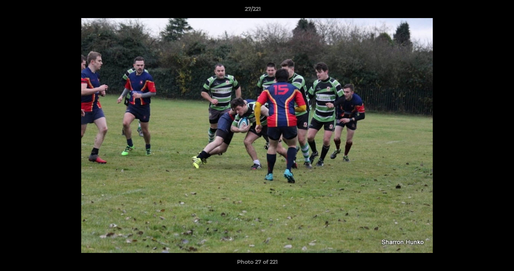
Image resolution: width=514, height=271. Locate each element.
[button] (482, 11)
